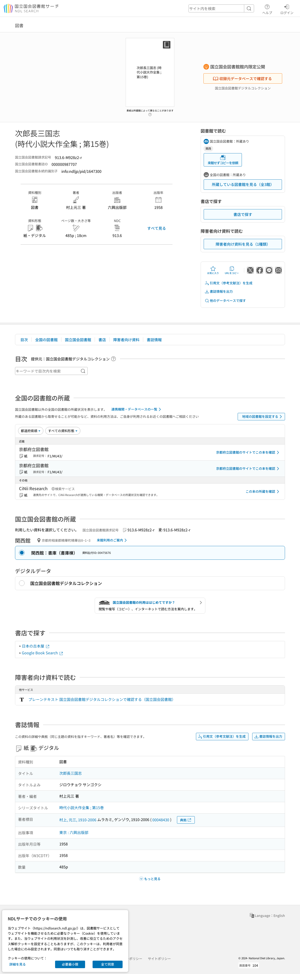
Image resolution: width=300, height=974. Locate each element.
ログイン (286, 9)
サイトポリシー (159, 958)
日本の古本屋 (36, 646)
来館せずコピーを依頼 (223, 160)
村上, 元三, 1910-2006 (77, 819)
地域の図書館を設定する (263, 416)
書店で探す (242, 214)
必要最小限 (70, 964)
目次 (24, 339)
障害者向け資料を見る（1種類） (243, 244)
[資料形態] (62, 430)
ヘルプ (267, 9)
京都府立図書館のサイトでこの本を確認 (248, 452)
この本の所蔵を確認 (263, 491)
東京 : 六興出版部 (73, 832)
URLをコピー (232, 270)
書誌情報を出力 (219, 291)
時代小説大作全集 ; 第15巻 (81, 807)
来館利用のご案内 (112, 540)
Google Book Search (43, 653)
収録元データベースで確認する (242, 78)
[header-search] (221, 8)
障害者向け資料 (126, 339)
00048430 (160, 819)
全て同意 (107, 964)
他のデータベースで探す (225, 300)
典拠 (186, 820)
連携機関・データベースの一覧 (137, 409)
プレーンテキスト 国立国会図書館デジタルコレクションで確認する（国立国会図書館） (102, 699)
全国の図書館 (46, 339)
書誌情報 (154, 339)
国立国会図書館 (78, 339)
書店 (102, 339)
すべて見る (156, 228)
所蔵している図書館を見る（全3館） (243, 184)
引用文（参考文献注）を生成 (228, 283)
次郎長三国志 (70, 773)
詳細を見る (17, 964)
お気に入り (213, 270)
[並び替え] (30, 430)
